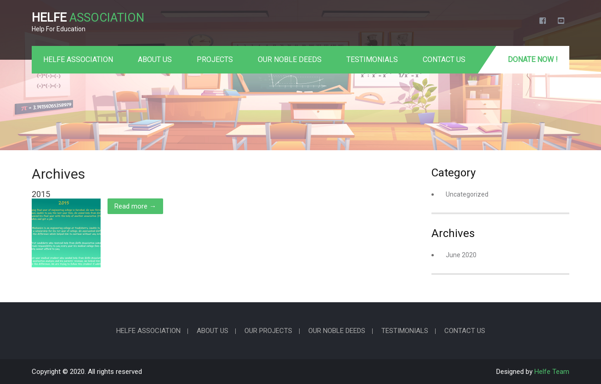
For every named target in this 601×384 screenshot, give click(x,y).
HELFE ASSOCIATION (78, 59)
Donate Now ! (533, 59)
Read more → (135, 206)
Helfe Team (551, 371)
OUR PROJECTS (268, 331)
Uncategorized (467, 194)
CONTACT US (444, 59)
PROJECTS (215, 59)
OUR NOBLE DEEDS (290, 59)
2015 (41, 194)
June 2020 (461, 255)
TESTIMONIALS (372, 59)
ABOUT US (155, 59)
